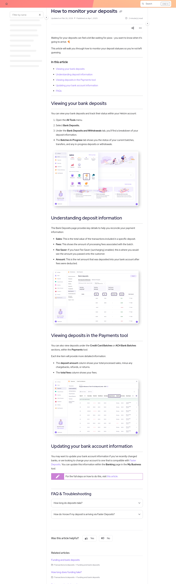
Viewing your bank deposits (70, 69)
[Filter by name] (26, 15)
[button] (155, 4)
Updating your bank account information (77, 85)
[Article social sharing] (132, 28)
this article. (112, 476)
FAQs (59, 90)
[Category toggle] (46, 17)
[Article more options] (140, 28)
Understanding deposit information (74, 74)
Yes (89, 538)
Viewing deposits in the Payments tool (76, 79)
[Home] (6, 4)
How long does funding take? (66, 572)
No (105, 538)
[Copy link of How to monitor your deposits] (120, 11)
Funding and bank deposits (65, 560)
